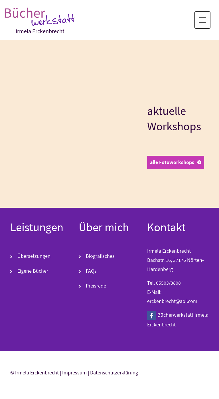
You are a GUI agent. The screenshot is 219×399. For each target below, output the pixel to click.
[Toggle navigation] (202, 20)
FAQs (91, 271)
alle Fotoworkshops (172, 162)
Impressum (74, 372)
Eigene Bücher (32, 271)
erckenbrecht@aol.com (172, 301)
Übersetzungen (33, 256)
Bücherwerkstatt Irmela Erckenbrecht (177, 319)
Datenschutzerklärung (114, 372)
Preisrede (96, 285)
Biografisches (100, 256)
